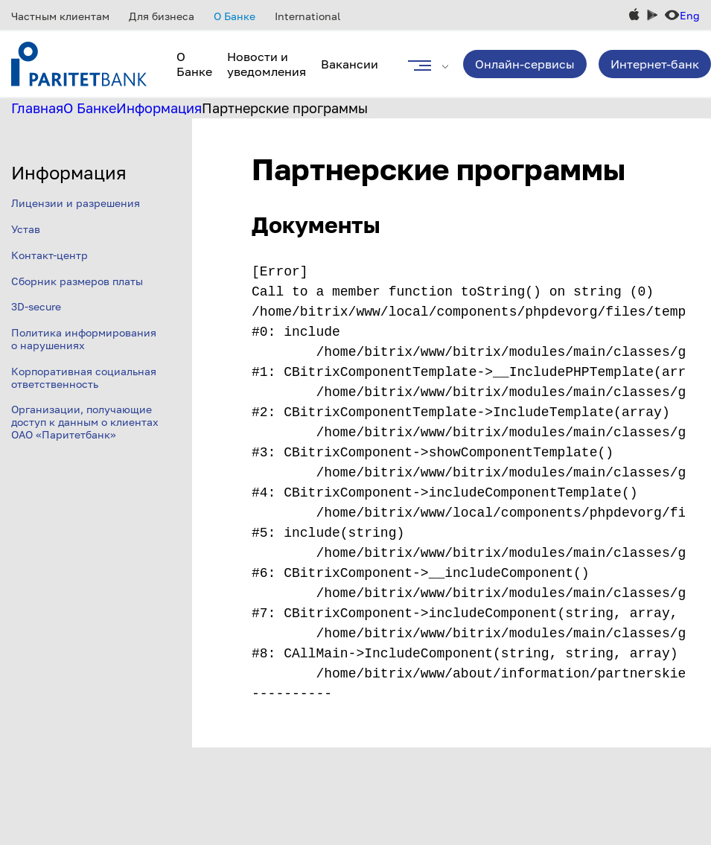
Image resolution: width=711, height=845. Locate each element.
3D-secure (36, 306)
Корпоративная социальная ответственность (83, 377)
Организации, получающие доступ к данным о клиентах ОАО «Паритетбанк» (85, 422)
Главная (37, 108)
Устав (25, 229)
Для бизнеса (161, 16)
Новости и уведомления (266, 64)
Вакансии (349, 64)
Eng (690, 15)
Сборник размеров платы (77, 281)
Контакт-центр (49, 255)
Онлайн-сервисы (525, 64)
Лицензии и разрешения (75, 203)
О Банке (234, 16)
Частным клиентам (60, 16)
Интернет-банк (654, 64)
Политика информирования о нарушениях (83, 338)
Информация (159, 108)
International (307, 16)
